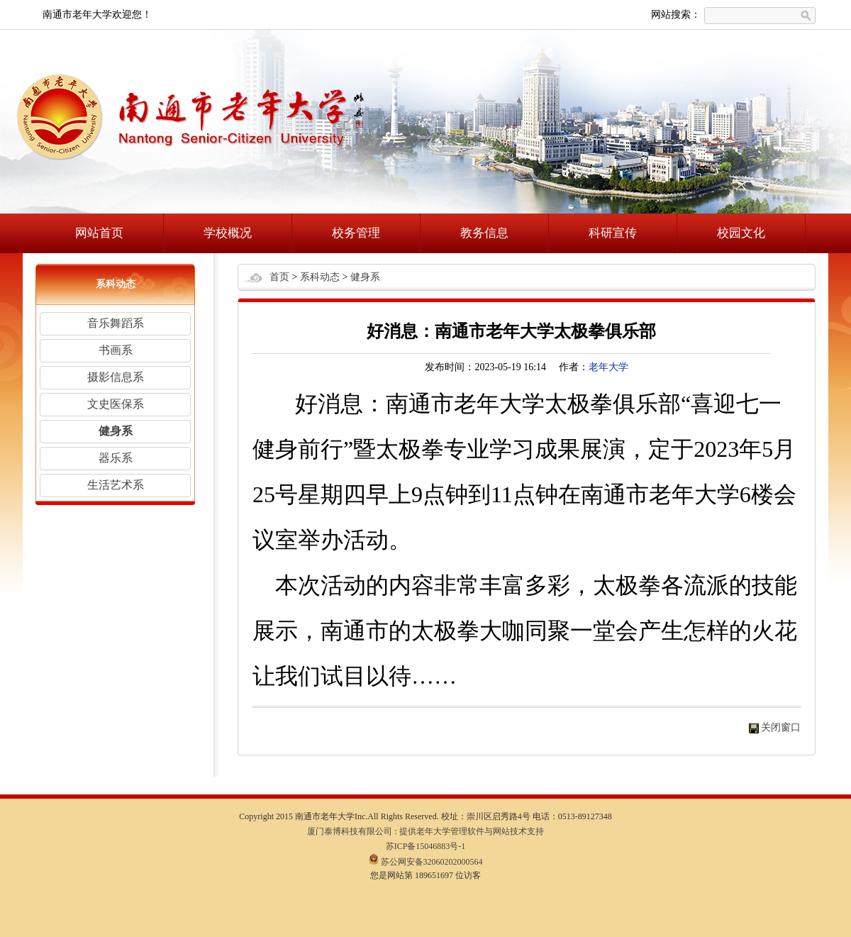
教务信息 (484, 233)
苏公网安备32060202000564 (426, 862)
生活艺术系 (115, 485)
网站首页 (99, 233)
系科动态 (320, 277)
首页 (279, 277)
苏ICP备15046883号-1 (426, 846)
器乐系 (116, 458)
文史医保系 (115, 404)
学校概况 (228, 233)
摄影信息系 (115, 377)
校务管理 (356, 233)
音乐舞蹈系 (115, 323)
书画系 (116, 350)
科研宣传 (613, 233)
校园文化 (741, 233)
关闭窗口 (781, 727)
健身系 (116, 431)
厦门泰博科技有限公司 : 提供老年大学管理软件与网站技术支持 (425, 831)
